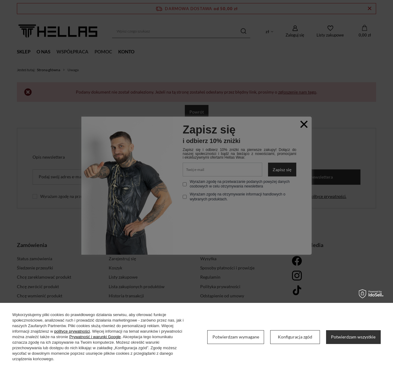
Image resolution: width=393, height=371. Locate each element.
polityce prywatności (72, 331)
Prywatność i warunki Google (95, 336)
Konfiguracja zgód (295, 336)
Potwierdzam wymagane (235, 336)
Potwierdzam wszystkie (353, 336)
